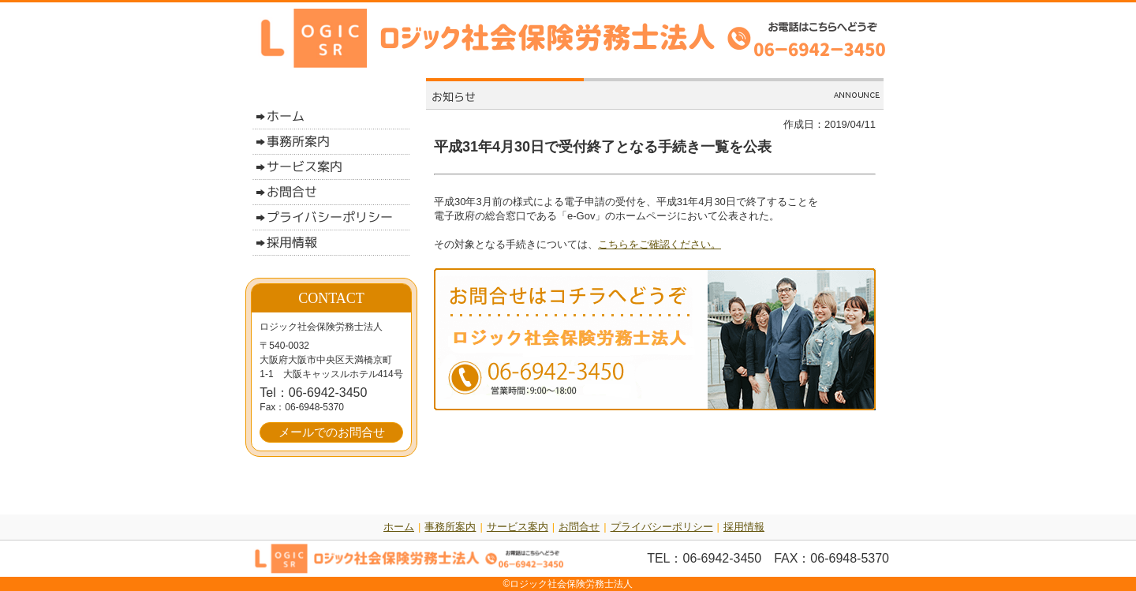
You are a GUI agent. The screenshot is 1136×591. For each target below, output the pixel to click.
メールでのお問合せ (331, 432)
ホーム (398, 527)
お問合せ (579, 527)
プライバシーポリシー (662, 527)
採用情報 (743, 527)
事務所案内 (450, 527)
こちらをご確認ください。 (659, 244)
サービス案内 (517, 527)
